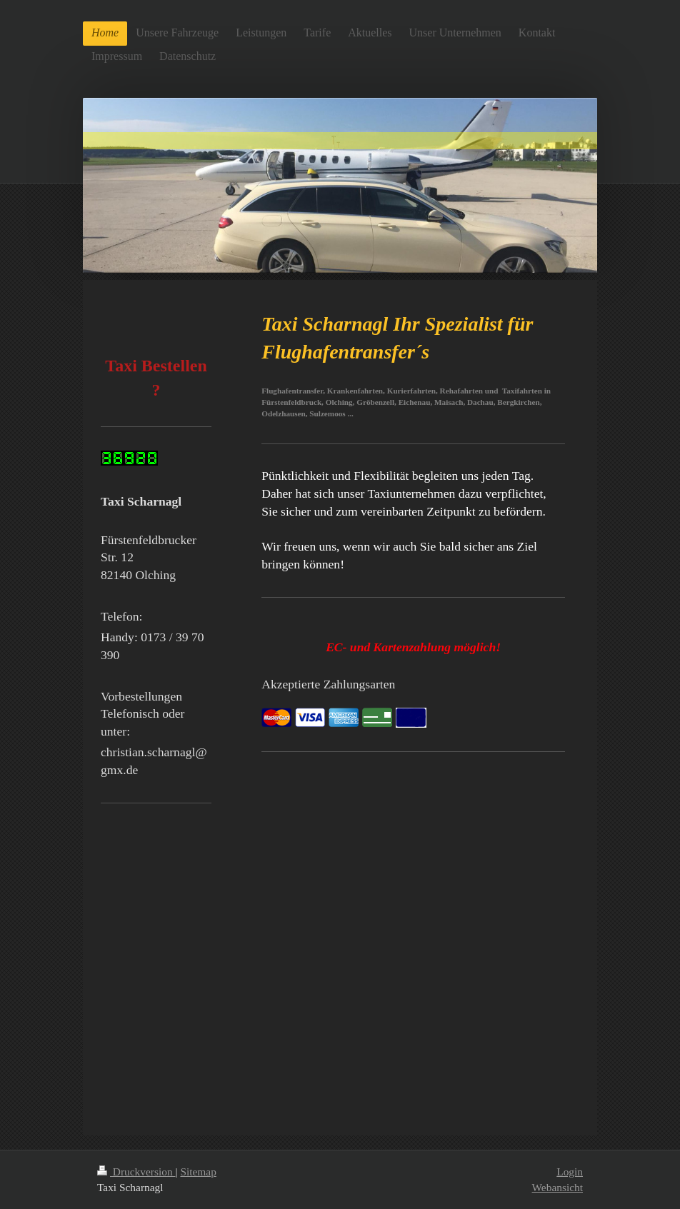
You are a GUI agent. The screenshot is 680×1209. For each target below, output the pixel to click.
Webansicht (557, 1187)
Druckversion (136, 1171)
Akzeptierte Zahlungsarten (328, 684)
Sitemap (198, 1171)
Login (569, 1171)
